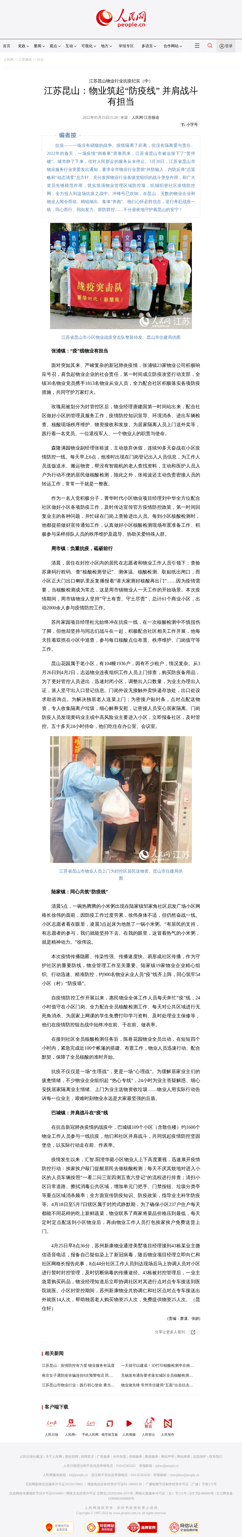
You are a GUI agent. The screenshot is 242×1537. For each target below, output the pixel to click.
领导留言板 (109, 1425)
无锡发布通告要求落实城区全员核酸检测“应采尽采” (164, 1375)
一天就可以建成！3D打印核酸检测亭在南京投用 (161, 1365)
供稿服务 (135, 1456)
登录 (229, 46)
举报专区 (126, 46)
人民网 (8, 59)
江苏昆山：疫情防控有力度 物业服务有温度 (78, 1365)
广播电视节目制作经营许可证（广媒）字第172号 (181, 1484)
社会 (40, 59)
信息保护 (199, 1456)
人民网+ (71, 1425)
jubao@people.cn (167, 1466)
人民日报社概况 (31, 1456)
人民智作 (168, 1425)
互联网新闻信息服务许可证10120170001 (54, 1484)
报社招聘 (71, 1456)
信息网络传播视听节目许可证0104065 (36, 1493)
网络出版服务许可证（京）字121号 (161, 1493)
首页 (6, 46)
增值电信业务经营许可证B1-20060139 (114, 1484)
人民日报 (51, 1425)
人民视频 (129, 1425)
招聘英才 (87, 1456)
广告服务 (103, 1456)
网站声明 (167, 1456)
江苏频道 (25, 59)
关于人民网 (54, 1456)
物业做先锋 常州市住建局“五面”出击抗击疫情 (159, 1385)
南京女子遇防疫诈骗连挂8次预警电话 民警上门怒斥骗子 (88, 1375)
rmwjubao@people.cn (184, 1475)
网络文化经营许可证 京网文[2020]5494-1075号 (99, 1493)
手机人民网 (90, 1425)
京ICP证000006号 (201, 1493)
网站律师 (183, 1456)
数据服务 (151, 1456)
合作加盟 (119, 1456)
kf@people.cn (78, 1475)
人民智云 (148, 1425)
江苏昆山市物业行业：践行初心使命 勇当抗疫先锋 (84, 1385)
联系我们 (215, 1456)
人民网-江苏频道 (145, 117)
